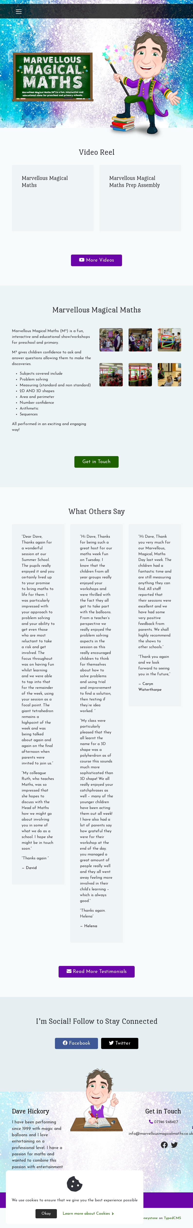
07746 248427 (163, 1122)
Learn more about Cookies (88, 1214)
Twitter (123, 1044)
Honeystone (148, 1218)
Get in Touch (96, 461)
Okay (46, 1214)
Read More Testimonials (97, 971)
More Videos (96, 260)
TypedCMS (172, 1218)
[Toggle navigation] (19, 11)
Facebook (80, 1044)
